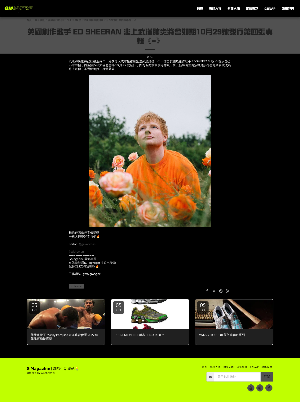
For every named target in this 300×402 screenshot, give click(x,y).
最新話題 (40, 20)
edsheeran (76, 286)
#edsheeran (76, 251)
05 (34, 307)
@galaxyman (87, 244)
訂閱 (267, 376)
